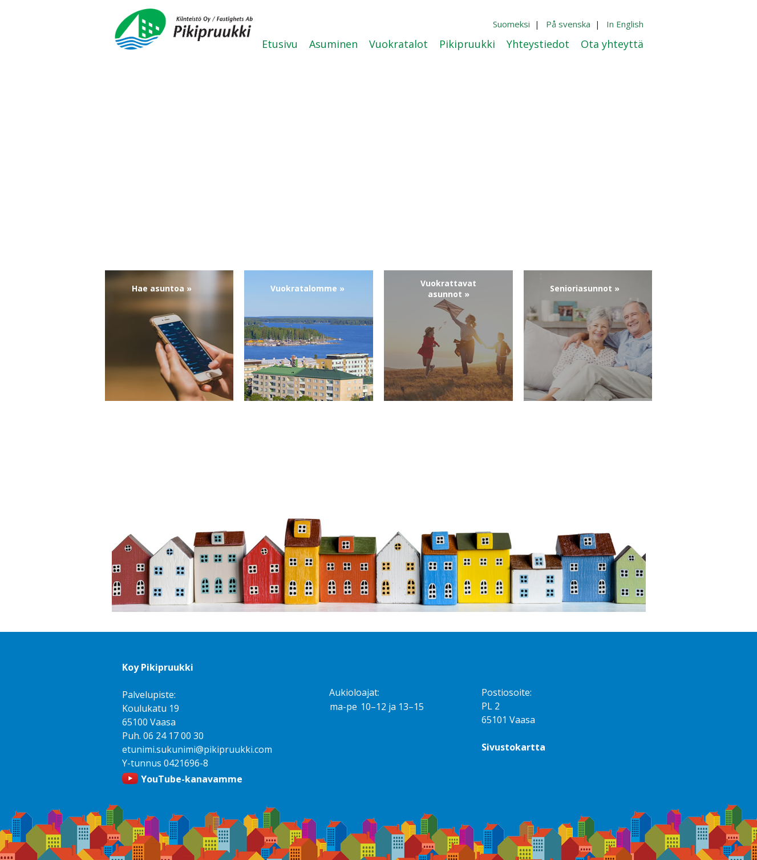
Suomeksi (511, 24)
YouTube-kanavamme (191, 779)
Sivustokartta (513, 747)
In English (624, 24)
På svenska (568, 24)
